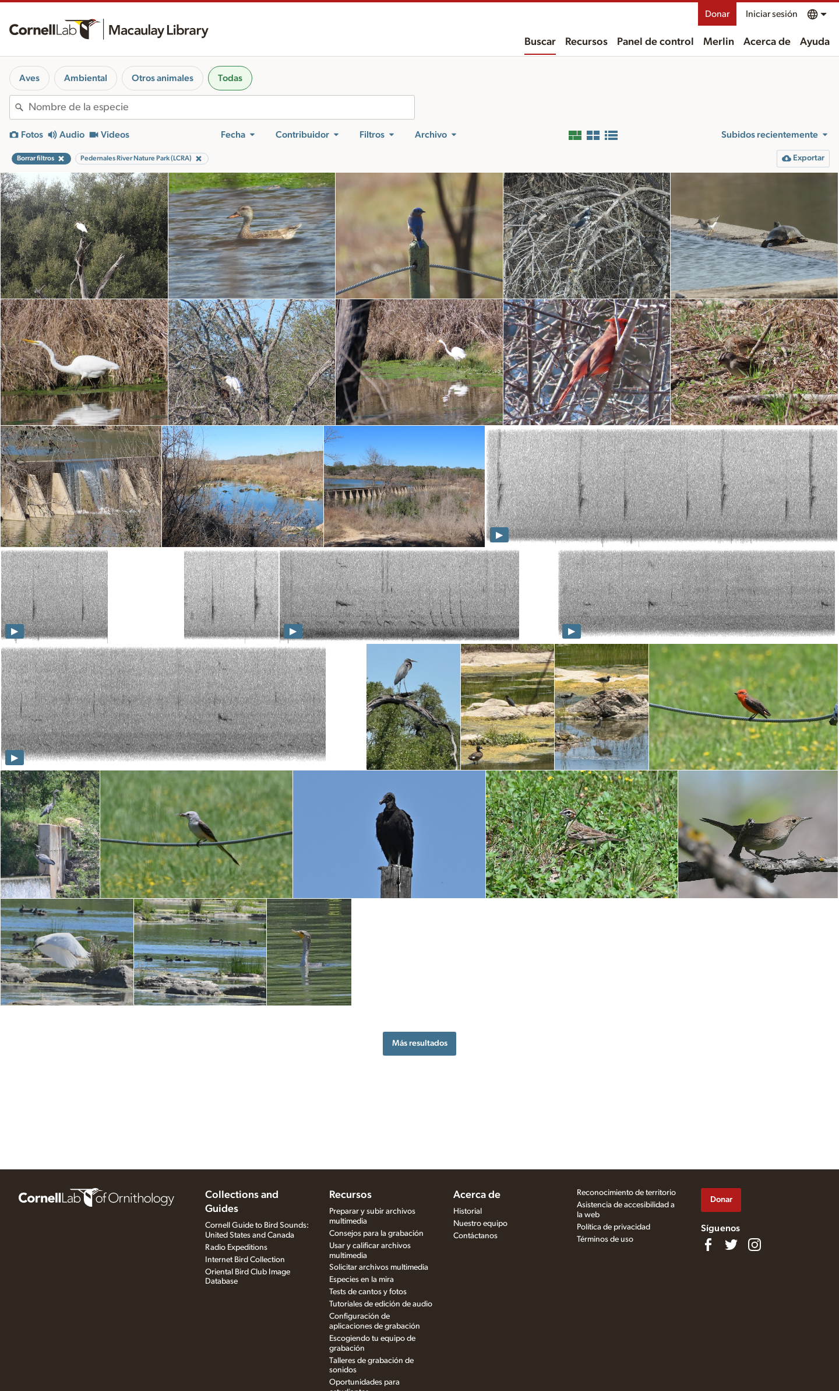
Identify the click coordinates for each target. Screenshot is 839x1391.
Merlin (718, 42)
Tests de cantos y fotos (368, 1292)
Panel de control (655, 42)
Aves (29, 78)
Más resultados (419, 1043)
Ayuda (815, 42)
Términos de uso (605, 1239)
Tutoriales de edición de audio (380, 1304)
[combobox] (221, 107)
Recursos (586, 42)
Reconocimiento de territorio (626, 1193)
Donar (717, 14)
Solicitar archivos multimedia (378, 1267)
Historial (467, 1211)
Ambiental (85, 78)
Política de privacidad (613, 1227)
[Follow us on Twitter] (731, 1245)
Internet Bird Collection (245, 1260)
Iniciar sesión (772, 14)
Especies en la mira (361, 1280)
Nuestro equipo (480, 1224)
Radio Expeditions (236, 1247)
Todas (230, 78)
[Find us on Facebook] (708, 1245)
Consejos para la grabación (376, 1233)
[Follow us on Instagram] (755, 1245)
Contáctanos (475, 1236)
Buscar (540, 42)
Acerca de (767, 42)
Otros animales (162, 78)
